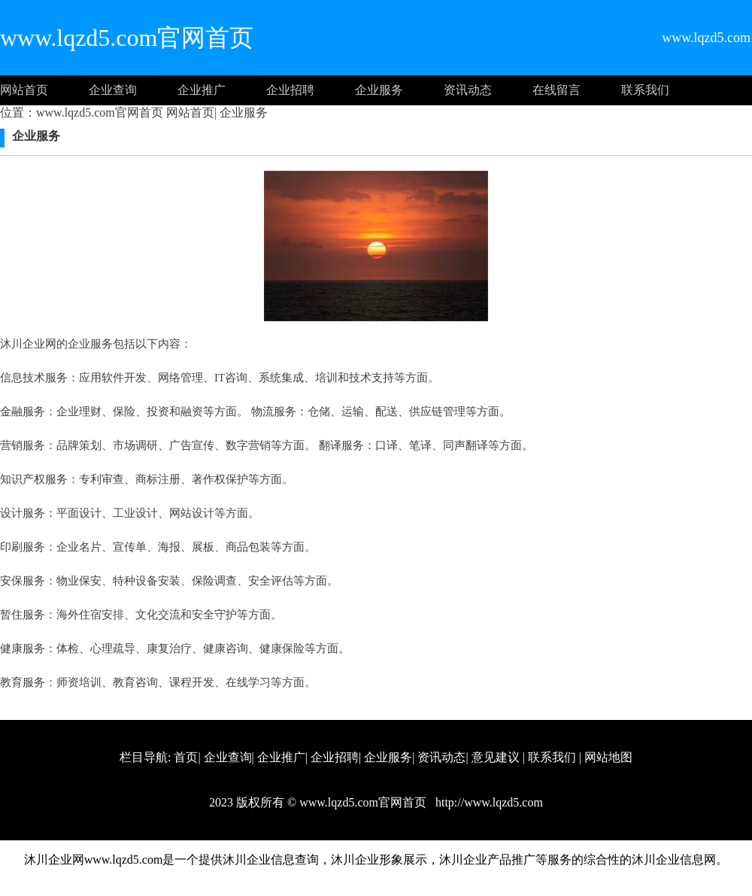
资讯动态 (468, 90)
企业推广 (201, 90)
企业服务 (379, 90)
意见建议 (496, 757)
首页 (186, 757)
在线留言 (556, 90)
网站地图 (608, 757)
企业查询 (113, 90)
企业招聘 (290, 90)
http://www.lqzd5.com (487, 802)
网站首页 (24, 90)
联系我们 (645, 90)
